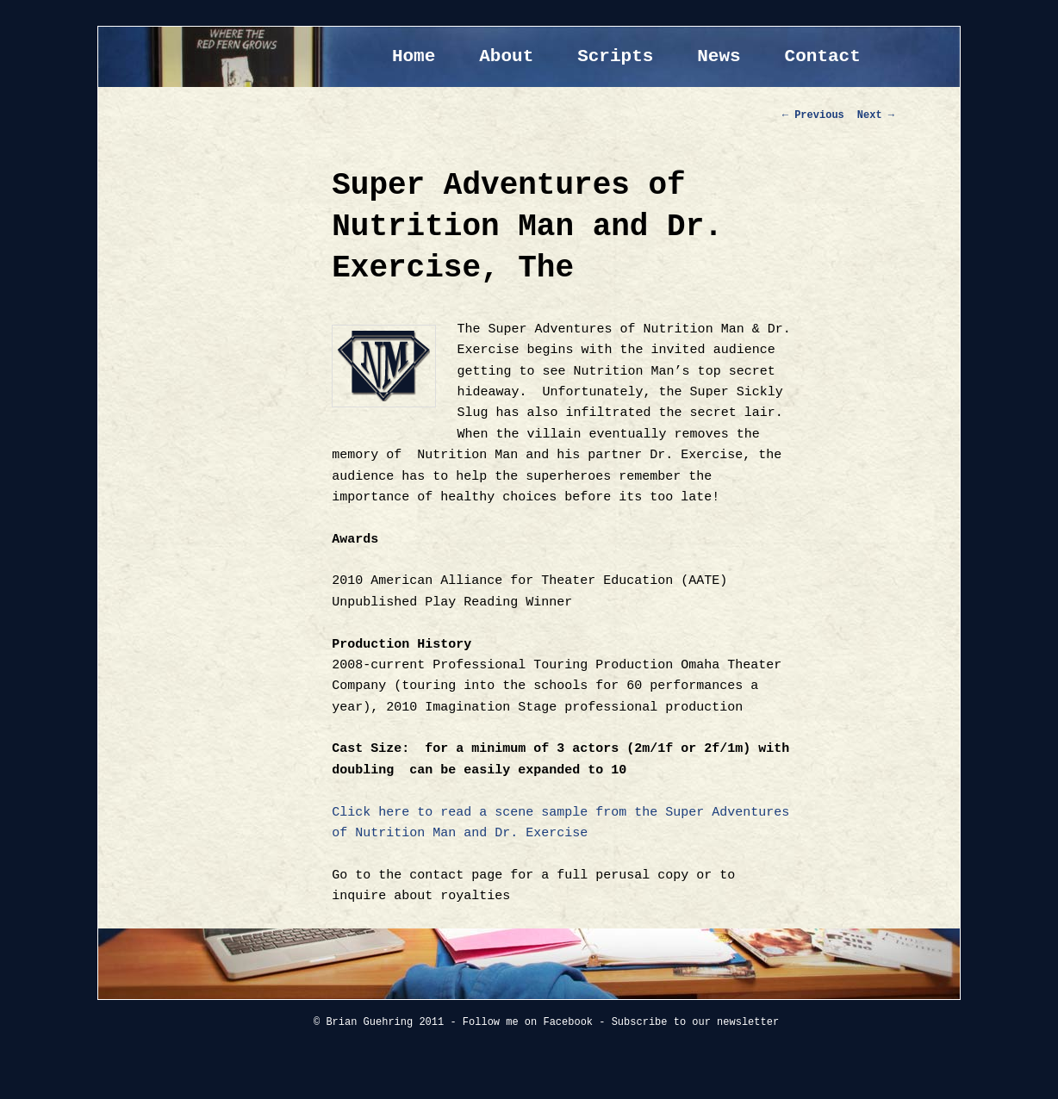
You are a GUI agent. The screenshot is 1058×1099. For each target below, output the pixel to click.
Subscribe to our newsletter (695, 1022)
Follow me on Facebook (528, 1022)
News (718, 56)
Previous (813, 115)
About (506, 56)
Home (413, 56)
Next (875, 115)
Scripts (615, 56)
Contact (823, 56)
